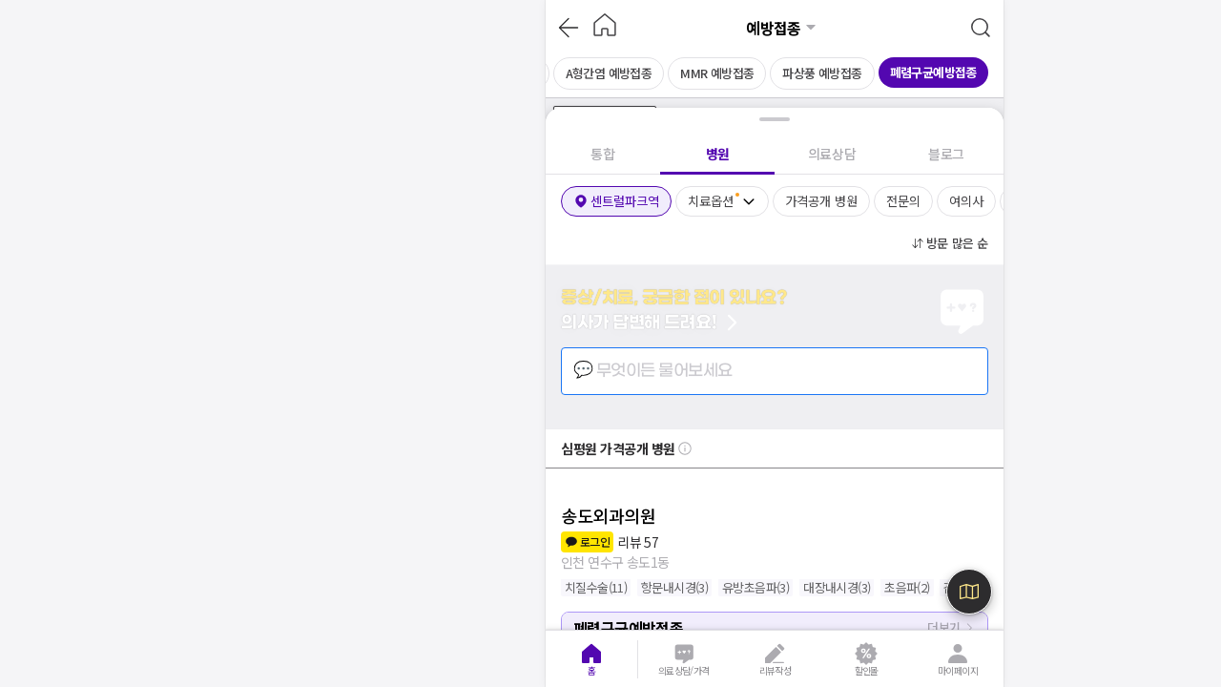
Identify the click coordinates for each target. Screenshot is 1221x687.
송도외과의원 (608, 515)
